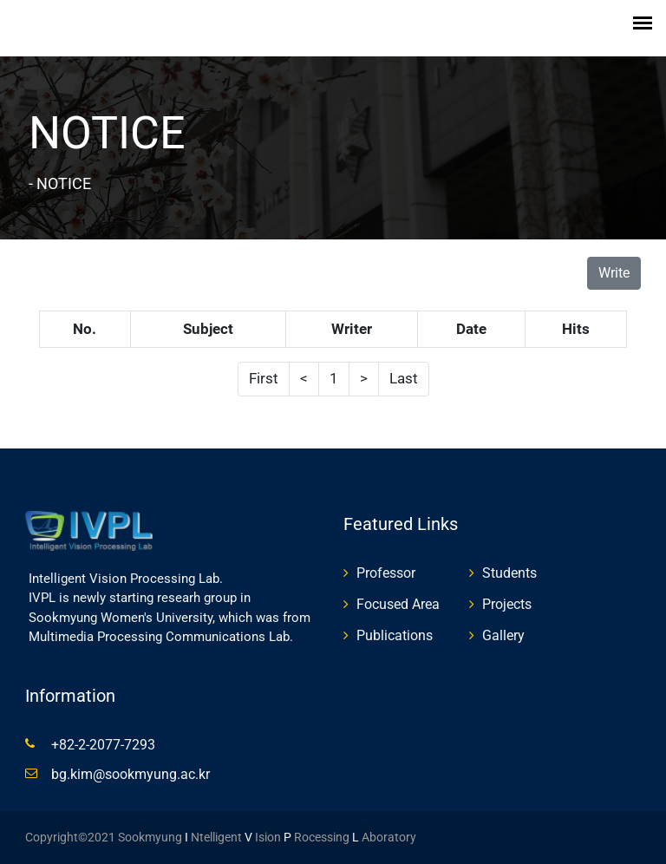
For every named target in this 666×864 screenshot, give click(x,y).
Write (614, 273)
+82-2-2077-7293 (103, 744)
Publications (394, 635)
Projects (507, 604)
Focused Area (398, 604)
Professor (385, 573)
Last (403, 378)
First (263, 378)
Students (509, 573)
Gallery (503, 635)
